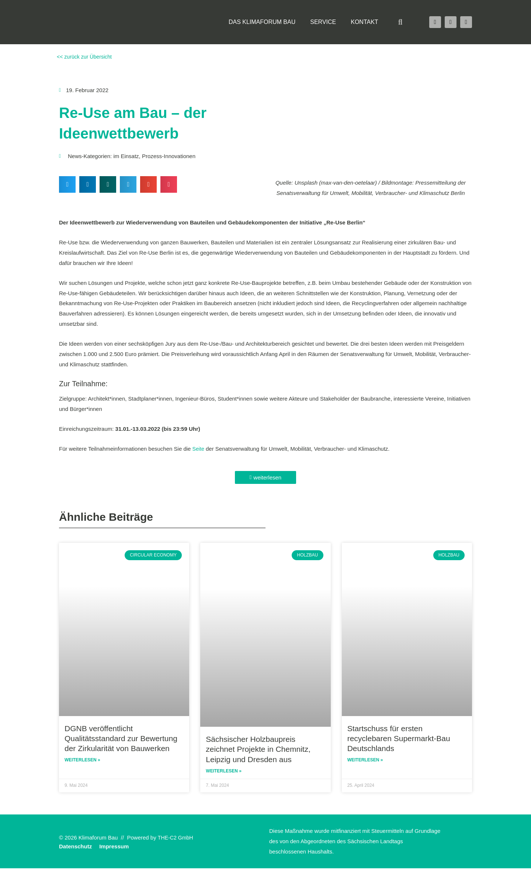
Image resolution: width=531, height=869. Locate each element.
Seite (198, 449)
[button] (400, 22)
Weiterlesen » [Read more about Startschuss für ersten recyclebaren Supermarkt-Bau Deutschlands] (365, 760)
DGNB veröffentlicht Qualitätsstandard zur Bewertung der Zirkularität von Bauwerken (121, 738)
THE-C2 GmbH (176, 838)
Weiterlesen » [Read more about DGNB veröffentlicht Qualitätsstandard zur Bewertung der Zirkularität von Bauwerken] (82, 760)
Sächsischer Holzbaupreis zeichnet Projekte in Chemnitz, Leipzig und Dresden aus (258, 749)
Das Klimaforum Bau (262, 22)
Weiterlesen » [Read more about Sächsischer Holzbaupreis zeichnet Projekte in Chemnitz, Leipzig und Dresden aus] (224, 771)
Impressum (114, 847)
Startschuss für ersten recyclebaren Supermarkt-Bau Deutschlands (398, 738)
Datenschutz (75, 847)
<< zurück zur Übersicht (85, 56)
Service (323, 22)
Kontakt (364, 22)
